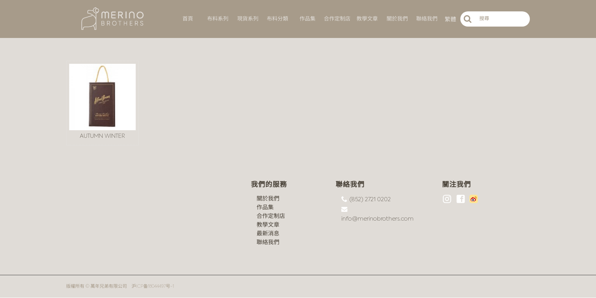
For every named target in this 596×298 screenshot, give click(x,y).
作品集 (265, 207)
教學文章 (268, 225)
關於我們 (268, 199)
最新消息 (268, 234)
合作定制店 (271, 216)
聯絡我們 (268, 242)
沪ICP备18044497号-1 (153, 286)
